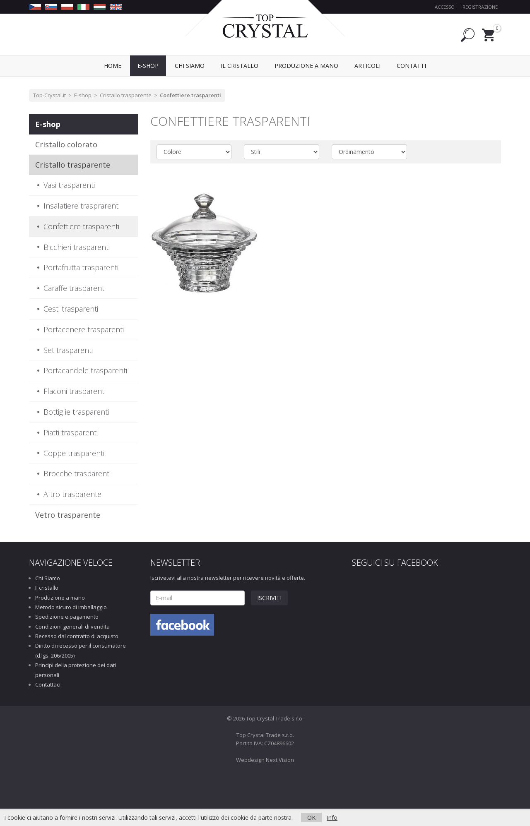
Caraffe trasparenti (74, 288)
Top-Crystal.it (49, 95)
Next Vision (280, 760)
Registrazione (480, 7)
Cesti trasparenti (70, 309)
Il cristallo (46, 587)
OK (311, 817)
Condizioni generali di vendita (72, 626)
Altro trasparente (72, 494)
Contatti (411, 66)
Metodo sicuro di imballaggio (71, 607)
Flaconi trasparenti (74, 391)
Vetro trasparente (67, 515)
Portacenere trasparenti (83, 329)
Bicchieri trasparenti (76, 247)
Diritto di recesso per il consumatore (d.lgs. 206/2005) (80, 650)
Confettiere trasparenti (190, 95)
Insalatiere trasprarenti (81, 206)
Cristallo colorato (66, 144)
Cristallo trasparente (126, 95)
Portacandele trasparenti (85, 370)
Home (112, 66)
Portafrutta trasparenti (80, 267)
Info (332, 817)
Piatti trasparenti (70, 432)
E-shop (83, 95)
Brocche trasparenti (77, 473)
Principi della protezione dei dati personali (75, 669)
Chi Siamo (47, 578)
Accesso (445, 7)
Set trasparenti (68, 350)
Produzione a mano (60, 597)
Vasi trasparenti (69, 185)
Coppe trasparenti (73, 453)
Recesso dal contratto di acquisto (76, 636)
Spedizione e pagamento (67, 616)
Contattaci (47, 684)
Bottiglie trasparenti (76, 412)
